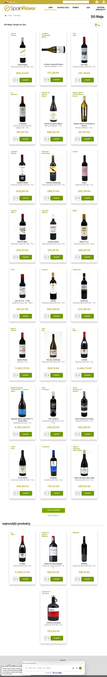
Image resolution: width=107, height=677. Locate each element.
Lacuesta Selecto (45, 211)
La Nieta (74, 329)
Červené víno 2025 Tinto (82, 185)
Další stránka (53, 515)
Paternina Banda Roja (46, 152)
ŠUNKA (76, 7)
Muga (75, 210)
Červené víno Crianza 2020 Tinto (20, 67)
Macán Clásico (13, 329)
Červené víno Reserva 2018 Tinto (20, 185)
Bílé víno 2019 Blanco (82, 128)
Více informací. (7, 674)
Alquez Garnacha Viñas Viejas (77, 448)
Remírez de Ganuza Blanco (46, 94)
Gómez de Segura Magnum (45, 534)
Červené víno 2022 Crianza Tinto (51, 244)
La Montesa (14, 93)
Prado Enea (13, 447)
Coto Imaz (74, 34)
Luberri (75, 151)
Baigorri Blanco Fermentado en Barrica (78, 94)
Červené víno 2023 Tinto (82, 362)
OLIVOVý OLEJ (63, 7)
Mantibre (76, 532)
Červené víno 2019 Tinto (82, 421)
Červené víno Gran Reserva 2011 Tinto (53, 421)
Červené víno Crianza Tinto (81, 244)
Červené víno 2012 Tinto (20, 423)
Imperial (45, 269)
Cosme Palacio (13, 34)
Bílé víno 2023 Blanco (51, 66)
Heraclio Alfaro (14, 211)
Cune (13, 269)
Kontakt (62, 660)
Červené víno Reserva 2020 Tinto (82, 67)
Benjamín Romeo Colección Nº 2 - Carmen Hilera (20, 389)
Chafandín (45, 447)
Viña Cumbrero (45, 388)
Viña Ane (43, 329)
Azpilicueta (77, 269)
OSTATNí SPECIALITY (101, 8)
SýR (88, 7)
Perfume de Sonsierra (46, 592)
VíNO (50, 7)
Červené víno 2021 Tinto (51, 480)
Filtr (97, 25)
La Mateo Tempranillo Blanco (46, 35)
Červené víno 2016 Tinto (51, 625)
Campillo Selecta (14, 152)
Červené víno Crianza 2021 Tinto (20, 244)
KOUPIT (26, 80)
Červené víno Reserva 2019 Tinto (51, 185)
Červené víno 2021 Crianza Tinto (51, 362)
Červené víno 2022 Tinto (82, 480)
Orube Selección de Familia (77, 389)
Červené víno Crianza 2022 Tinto (52, 566)
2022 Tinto (20, 362)
